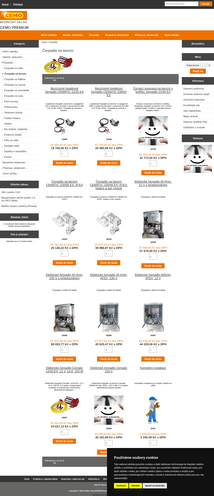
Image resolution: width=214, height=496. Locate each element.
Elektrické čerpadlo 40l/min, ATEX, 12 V (153, 276)
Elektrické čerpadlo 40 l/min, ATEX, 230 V (108, 276)
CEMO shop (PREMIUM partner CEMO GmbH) (103, 491)
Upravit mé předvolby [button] (154, 485)
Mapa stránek (190, 116)
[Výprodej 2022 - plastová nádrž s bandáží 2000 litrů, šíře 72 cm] (198, 159)
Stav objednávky (192, 110)
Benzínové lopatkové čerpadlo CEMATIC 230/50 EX (108, 92)
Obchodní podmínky (194, 99)
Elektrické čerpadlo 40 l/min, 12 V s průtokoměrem (153, 183)
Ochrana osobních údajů (196, 94)
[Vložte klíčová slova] (182, 3)
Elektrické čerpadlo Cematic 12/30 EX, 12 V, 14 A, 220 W (64, 369)
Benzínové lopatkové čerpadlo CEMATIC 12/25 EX (64, 90)
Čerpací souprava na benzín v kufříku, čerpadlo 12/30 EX (153, 90)
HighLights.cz (94, 479)
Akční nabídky (49, 35)
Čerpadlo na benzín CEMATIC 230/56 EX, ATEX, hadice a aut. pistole (109, 185)
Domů (5, 4)
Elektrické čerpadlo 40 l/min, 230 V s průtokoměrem (64, 276)
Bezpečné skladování (117, 35)
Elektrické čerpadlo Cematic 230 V (108, 369)
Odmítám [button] (135, 485)
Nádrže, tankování (73, 35)
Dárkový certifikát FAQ (195, 122)
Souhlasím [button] (121, 485)
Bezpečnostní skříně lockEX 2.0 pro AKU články (18, 199)
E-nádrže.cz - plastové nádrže (45, 479)
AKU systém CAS (10, 192)
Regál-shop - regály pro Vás (72, 479)
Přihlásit (18, 4)
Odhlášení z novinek (194, 127)
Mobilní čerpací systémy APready (19, 206)
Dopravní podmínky (193, 88)
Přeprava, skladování (146, 35)
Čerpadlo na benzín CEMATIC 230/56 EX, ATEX (64, 183)
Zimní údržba (171, 35)
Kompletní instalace (153, 367)
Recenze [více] (19, 217)
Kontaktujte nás (191, 105)
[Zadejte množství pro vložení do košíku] (64, 154)
